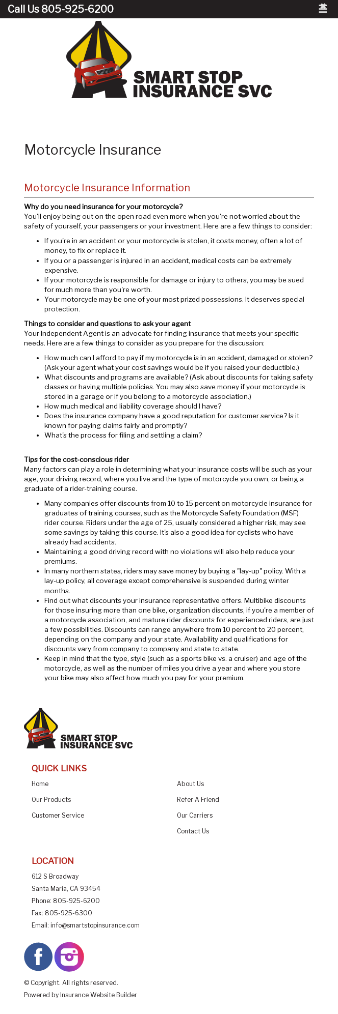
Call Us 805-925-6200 (61, 9)
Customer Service (58, 815)
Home (40, 784)
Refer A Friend (198, 799)
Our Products (51, 799)
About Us (190, 784)
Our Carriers (195, 815)
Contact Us (193, 831)
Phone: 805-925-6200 (66, 901)
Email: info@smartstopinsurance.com (86, 925)
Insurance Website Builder (98, 995)
